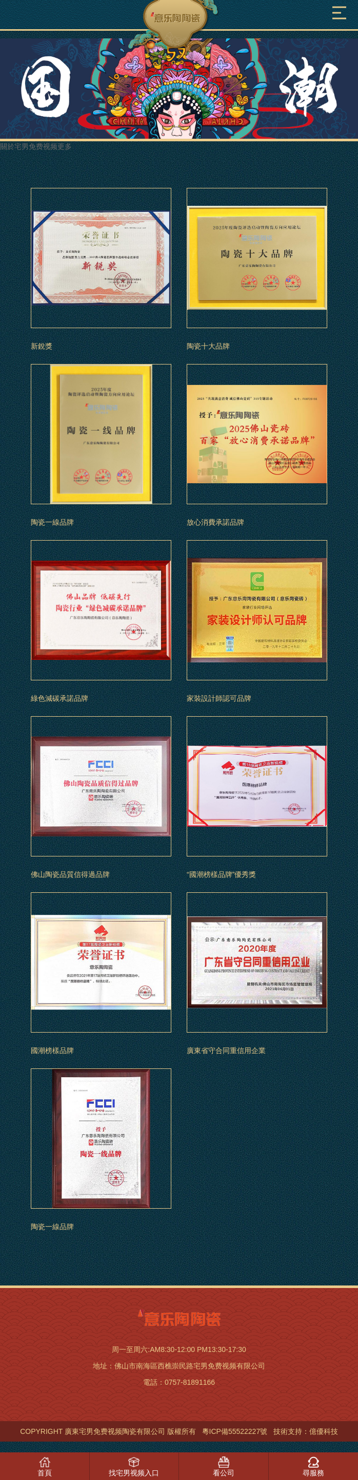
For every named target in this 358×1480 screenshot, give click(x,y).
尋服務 (313, 1473)
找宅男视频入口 (134, 1473)
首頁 (44, 1473)
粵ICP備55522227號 (235, 1431)
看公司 (223, 1473)
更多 (64, 146)
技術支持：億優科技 (305, 1431)
